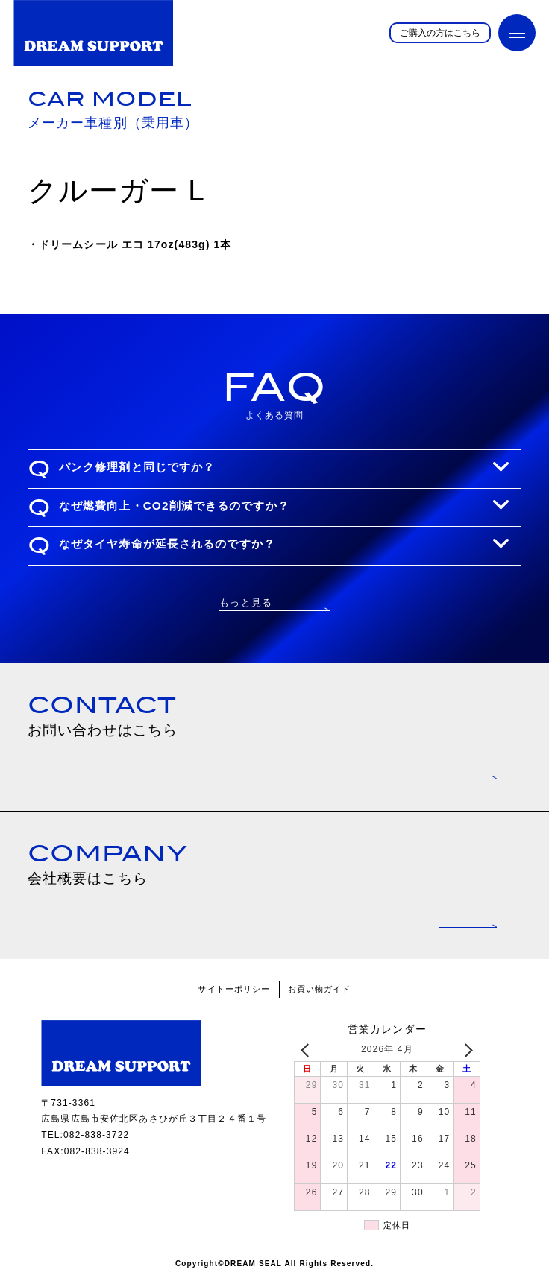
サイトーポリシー (234, 988)
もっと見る (245, 602)
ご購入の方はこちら (440, 33)
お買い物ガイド (319, 988)
